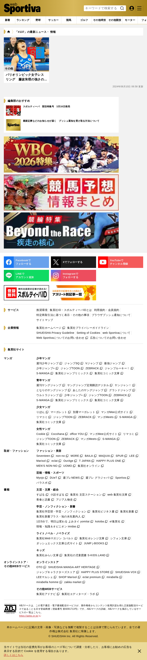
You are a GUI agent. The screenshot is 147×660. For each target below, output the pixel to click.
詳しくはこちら (13, 655)
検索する (121, 8)
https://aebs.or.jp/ (30, 616)
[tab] (38, 20)
